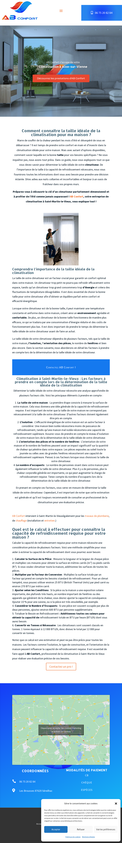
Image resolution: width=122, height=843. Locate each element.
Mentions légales (88, 837)
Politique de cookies (73, 837)
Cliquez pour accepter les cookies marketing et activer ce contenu (61, 730)
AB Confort (76, 196)
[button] (115, 803)
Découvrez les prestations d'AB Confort (61, 78)
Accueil (39, 824)
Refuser (81, 829)
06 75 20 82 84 (103, 13)
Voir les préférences (105, 829)
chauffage (21, 520)
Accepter (56, 829)
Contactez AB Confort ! (61, 367)
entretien (49, 520)
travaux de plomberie (97, 516)
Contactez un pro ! (61, 666)
